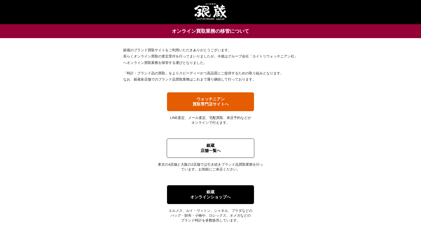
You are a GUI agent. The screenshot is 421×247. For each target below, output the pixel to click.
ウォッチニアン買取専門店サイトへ (211, 101)
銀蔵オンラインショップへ (210, 194)
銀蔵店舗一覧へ (211, 148)
